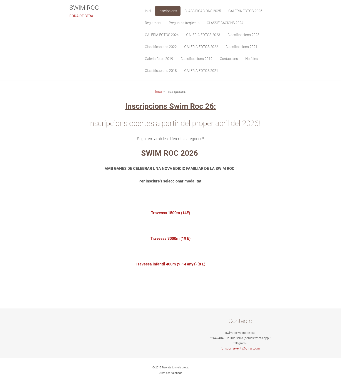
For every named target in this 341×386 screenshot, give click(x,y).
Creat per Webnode (170, 372)
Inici (158, 91)
